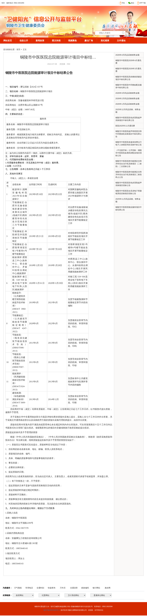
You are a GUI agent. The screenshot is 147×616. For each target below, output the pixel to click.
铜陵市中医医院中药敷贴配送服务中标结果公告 (128, 86)
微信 (131, 3)
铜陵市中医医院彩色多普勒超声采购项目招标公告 (128, 184)
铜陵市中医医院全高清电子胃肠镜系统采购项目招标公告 (128, 192)
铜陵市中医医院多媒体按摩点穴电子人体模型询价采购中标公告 (128, 143)
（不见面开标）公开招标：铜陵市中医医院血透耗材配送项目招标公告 (128, 153)
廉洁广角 (88, 40)
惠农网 (107, 588)
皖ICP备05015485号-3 (52, 610)
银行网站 (96, 588)
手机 (122, 3)
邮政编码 (85, 588)
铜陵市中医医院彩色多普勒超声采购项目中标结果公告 (128, 119)
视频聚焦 (72, 40)
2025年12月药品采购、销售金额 (127, 110)
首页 (18, 49)
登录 (3, 3)
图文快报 (56, 40)
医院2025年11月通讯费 (125, 126)
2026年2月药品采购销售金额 (127, 98)
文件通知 (121, 40)
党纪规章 (105, 40)
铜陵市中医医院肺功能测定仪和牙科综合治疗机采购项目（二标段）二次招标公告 (128, 163)
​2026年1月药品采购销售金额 (127, 104)
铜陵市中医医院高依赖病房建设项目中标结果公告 (128, 78)
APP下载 (141, 3)
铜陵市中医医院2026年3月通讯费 (128, 69)
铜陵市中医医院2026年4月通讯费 (128, 61)
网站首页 (7, 40)
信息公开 (24, 40)
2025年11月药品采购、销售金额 (127, 200)
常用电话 (29, 588)
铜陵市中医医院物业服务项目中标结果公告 (128, 208)
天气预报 (18, 588)
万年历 (62, 588)
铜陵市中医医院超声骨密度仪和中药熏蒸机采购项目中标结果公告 (128, 134)
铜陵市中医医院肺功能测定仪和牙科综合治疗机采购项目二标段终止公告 (128, 174)
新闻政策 (40, 40)
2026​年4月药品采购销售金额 (127, 55)
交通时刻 (40, 588)
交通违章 (74, 588)
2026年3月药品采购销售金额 (127, 93)
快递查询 (51, 588)
